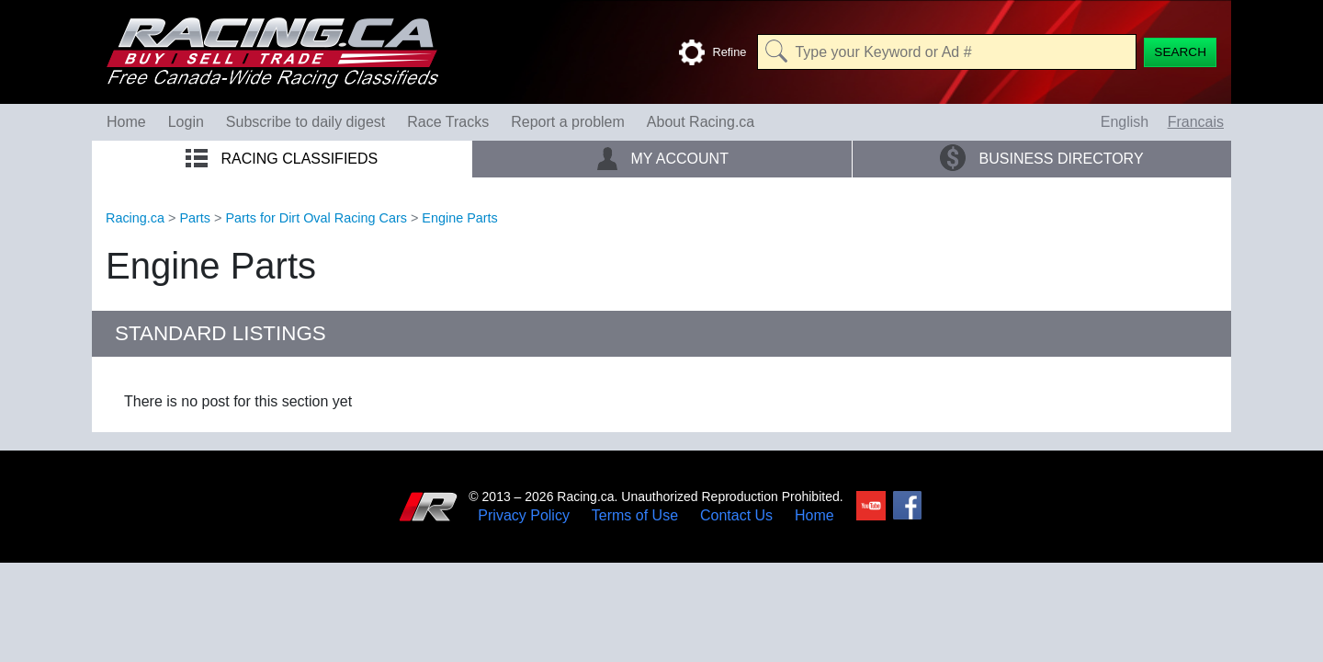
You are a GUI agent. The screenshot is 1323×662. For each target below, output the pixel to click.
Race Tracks (448, 122)
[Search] (1180, 52)
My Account (662, 158)
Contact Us (736, 515)
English (1124, 122)
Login (186, 122)
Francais (1196, 122)
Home (126, 122)
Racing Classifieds (282, 158)
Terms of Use (635, 515)
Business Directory (1041, 157)
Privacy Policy (524, 515)
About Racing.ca (700, 122)
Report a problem (568, 122)
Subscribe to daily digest (305, 122)
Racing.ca (135, 218)
